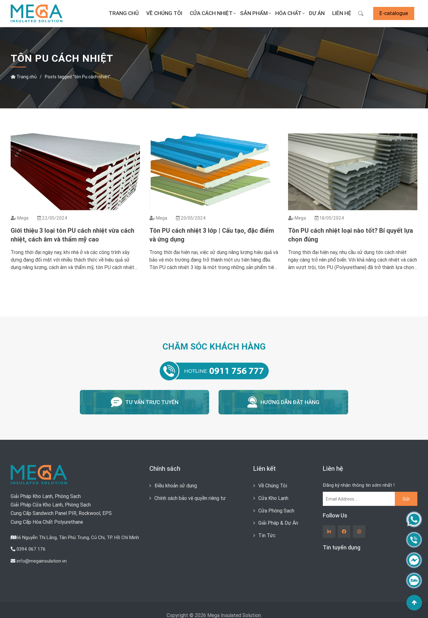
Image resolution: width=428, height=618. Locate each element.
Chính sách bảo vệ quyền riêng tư (190, 497)
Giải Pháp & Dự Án (278, 522)
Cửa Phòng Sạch (276, 509)
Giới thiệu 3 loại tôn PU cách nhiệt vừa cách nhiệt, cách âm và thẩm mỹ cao (72, 234)
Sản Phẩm (254, 13)
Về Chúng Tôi (164, 13)
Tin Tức (267, 534)
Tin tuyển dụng (341, 547)
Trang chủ (124, 13)
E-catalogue (393, 13)
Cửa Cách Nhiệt (211, 13)
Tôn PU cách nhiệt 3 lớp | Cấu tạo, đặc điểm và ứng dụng (211, 234)
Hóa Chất (288, 13)
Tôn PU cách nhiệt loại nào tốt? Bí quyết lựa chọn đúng (350, 234)
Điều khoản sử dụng (175, 485)
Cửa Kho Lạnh (273, 497)
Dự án (317, 13)
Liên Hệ (341, 13)
